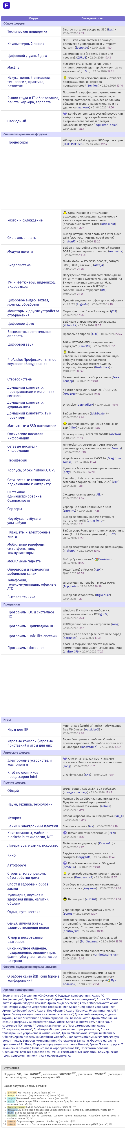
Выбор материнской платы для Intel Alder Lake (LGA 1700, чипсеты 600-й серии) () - (92, 237)
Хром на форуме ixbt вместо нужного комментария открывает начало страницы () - (92, 647)
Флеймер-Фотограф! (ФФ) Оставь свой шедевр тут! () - (92, 939)
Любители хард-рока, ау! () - (89, 845)
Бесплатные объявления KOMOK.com (28, 995)
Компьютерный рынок (25, 44)
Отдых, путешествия (24, 912)
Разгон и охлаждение (25, 220)
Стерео (11, 1098)
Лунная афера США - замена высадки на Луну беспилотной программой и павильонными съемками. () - (91, 804)
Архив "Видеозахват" (94, 1003)
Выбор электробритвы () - (88, 597)
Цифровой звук (20, 344)
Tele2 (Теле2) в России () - (83, 571)
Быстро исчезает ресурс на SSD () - (89, 31)
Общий (13, 791)
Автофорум (16, 865)
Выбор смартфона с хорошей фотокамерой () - (93, 548)
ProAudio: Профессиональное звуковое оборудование (32, 361)
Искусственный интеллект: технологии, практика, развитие (29, 82)
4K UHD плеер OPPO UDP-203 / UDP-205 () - (90, 391)
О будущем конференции (73, 995)
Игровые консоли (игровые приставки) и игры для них (30, 743)
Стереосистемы (20, 379)
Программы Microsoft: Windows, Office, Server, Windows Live (53, 1022)
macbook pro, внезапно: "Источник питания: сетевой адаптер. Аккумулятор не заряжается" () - (92, 67)
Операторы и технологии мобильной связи (28, 571)
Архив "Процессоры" (38, 999)
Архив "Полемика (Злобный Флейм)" (40, 1037)
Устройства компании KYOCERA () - (92, 460)
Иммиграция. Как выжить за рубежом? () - (90, 790)
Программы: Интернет (25, 648)
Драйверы (41, 1029)
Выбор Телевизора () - (86, 415)
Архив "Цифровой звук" (18, 1010)
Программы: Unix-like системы (32, 636)
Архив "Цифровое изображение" (92, 1007)
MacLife (13, 67)
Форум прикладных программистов (74, 1029)
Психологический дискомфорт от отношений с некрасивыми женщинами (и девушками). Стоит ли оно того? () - (92, 925)
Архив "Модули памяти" (29, 1003)
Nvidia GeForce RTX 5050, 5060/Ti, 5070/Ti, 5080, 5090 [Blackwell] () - (91, 265)
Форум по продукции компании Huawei (60, 1044)
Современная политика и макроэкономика (41, 1055)
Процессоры (17, 142)
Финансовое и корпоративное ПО (55, 1048)
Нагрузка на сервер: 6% (45, 1077)
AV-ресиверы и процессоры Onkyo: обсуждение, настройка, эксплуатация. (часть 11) (64, 1109)
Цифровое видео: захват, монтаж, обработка (28, 302)
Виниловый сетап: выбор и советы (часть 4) (40, 1098)
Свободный (16, 121)
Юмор (11, 1095)
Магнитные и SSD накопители (32, 426)
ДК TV (10, 1113)
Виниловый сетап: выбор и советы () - (91, 379)
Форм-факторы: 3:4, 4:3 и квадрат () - (91, 313)
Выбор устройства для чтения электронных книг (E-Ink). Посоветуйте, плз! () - (93, 534)
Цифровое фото (20, 324)
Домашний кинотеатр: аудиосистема (25, 404)
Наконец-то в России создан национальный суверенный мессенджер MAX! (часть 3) (62, 1124)
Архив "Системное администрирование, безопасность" (52, 1018)
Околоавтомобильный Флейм (87, 1037)
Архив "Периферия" (50, 1010)
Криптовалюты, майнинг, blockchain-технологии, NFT (30, 835)
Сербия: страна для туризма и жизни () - (88, 911)
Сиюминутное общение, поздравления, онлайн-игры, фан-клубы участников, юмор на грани (32, 954)
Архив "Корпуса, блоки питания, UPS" (92, 1010)
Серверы (14, 509)
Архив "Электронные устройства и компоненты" (55, 1031)
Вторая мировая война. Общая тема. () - (93, 818)
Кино (11, 855)
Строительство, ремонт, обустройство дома (26, 875)
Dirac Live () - (90, 405)
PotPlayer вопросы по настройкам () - (92, 626)
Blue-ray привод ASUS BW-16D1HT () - (93, 436)
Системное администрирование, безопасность (24, 496)
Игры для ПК (17, 729)
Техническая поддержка (27, 31)
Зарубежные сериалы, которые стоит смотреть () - (89, 855)
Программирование (81, 1025)
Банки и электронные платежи (32, 826)
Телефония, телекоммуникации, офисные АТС (31, 584)
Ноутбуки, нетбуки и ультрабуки (24, 520)
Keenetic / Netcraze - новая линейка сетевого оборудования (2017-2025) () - (92, 482)
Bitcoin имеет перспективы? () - (90, 835)
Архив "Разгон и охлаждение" (74, 999)
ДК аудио (12, 1110)
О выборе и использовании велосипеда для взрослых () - (92, 886)
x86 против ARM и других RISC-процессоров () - (93, 142)
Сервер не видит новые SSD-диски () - (87, 509)
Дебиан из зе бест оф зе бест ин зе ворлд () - (92, 636)
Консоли (12, 1115)
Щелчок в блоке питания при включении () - (92, 470)
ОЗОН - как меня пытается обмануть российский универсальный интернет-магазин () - (90, 43)
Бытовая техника (21, 597)
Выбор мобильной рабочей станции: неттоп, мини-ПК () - (88, 520)
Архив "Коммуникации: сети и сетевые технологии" (37, 1014)
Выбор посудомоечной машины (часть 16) (49, 1107)
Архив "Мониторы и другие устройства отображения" (60, 1005)
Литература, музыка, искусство (32, 845)
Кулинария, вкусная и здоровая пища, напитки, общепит (28, 899)
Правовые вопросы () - (92, 334)
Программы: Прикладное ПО (31, 626)
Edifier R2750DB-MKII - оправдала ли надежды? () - (89, 344)
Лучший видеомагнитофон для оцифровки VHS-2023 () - (93, 302)
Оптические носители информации (25, 436)
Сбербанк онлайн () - (90, 826)
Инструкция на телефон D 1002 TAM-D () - (89, 584)
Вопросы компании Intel (39, 1040)
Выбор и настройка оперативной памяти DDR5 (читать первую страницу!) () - (93, 251)
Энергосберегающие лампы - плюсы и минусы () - (92, 875)
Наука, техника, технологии (30, 804)
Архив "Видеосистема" (62, 1003)
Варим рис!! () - (94, 899)
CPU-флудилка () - (88, 775)
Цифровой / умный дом (27, 56)
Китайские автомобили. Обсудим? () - (89, 865)
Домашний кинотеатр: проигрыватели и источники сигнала (31, 391)
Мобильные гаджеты (24, 561)
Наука (11, 1101)
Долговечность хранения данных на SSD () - (91, 425)
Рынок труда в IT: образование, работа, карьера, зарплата (33, 100)
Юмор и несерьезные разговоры (25, 939)
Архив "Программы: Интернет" (45, 1025)
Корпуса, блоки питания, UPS (31, 470)
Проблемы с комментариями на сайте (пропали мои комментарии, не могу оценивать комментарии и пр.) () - (89, 978)
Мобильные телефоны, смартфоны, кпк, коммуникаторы (26, 548)
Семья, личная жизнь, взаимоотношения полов (28, 925)
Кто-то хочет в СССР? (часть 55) (34, 1092)
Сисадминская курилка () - (83, 496)
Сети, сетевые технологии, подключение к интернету (29, 482)
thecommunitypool (15, 1077)
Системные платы (22, 238)
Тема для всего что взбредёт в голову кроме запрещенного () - (91, 954)
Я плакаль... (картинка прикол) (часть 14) (37, 1095)
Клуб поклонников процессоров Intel (22, 774)
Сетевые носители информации (22, 448)
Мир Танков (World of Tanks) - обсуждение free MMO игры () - (92, 729)
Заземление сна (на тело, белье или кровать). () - (88, 55)
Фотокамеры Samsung (73, 1040)
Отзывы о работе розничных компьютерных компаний (58, 1052)
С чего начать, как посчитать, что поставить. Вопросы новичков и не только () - (92, 762)
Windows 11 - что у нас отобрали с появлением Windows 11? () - (86, 614)
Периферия (17, 460)
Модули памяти (20, 251)
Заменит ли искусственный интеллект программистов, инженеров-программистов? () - (93, 81)
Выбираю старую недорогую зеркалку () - (89, 323)
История (14, 818)
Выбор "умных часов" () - (88, 561)
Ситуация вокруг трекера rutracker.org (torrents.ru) (44, 1121)
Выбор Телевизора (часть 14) (31, 1112)
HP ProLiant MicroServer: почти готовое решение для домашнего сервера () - (92, 448)
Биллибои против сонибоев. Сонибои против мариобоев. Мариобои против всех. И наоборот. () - (93, 743)
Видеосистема (19, 265)
